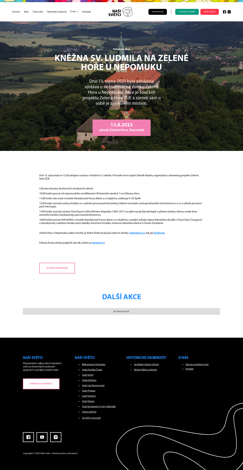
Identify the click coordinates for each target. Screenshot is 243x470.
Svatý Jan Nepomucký (93, 386)
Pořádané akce (121, 49)
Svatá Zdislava (89, 380)
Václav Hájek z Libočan (145, 370)
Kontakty (86, 12)
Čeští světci (38, 12)
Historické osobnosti (56, 12)
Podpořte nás (158, 12)
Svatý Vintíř (87, 375)
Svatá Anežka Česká (92, 370)
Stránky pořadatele (57, 268)
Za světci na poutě (91, 418)
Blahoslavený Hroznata (93, 364)
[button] (72, 11)
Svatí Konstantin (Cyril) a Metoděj (99, 407)
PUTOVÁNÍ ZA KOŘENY (187, 12)
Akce (26, 12)
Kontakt (190, 369)
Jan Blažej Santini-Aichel (146, 364)
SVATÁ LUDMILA (210, 12)
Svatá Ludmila (89, 412)
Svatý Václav (88, 401)
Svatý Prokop (88, 391)
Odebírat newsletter (41, 384)
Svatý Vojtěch (89, 396)
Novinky (16, 12)
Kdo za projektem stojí (197, 364)
